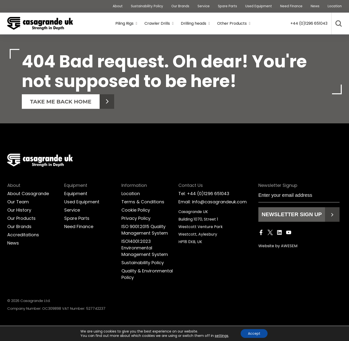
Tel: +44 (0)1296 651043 (203, 193)
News (13, 243)
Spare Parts (76, 218)
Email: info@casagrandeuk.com (212, 202)
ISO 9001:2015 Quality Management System (144, 229)
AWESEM (289, 246)
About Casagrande (28, 193)
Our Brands (19, 226)
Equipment (75, 193)
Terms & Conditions (142, 202)
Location (130, 193)
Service (72, 210)
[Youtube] (288, 233)
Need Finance (78, 226)
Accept (254, 333)
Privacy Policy (136, 218)
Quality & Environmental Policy (147, 274)
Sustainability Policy (142, 263)
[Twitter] (270, 233)
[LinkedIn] (279, 233)
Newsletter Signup (278, 185)
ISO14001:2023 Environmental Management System (144, 247)
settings (221, 335)
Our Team (18, 202)
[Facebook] (261, 233)
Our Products (21, 218)
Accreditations (23, 235)
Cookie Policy (135, 210)
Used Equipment (81, 202)
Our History (19, 210)
